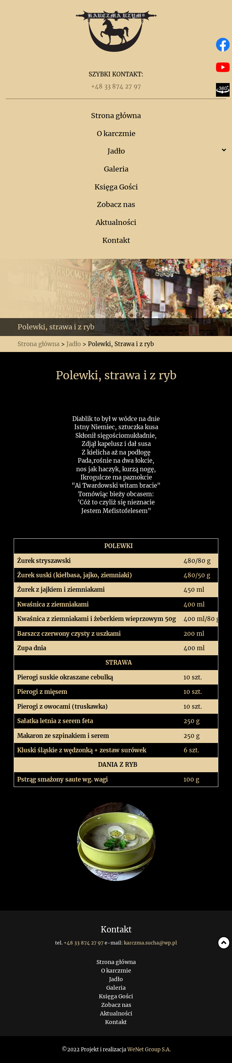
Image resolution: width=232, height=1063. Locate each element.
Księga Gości (116, 186)
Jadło (116, 151)
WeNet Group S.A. (149, 1049)
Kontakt (116, 240)
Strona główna (116, 115)
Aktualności (116, 222)
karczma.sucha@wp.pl (150, 943)
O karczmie (116, 133)
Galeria (116, 168)
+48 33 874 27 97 (116, 86)
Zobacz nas (116, 204)
